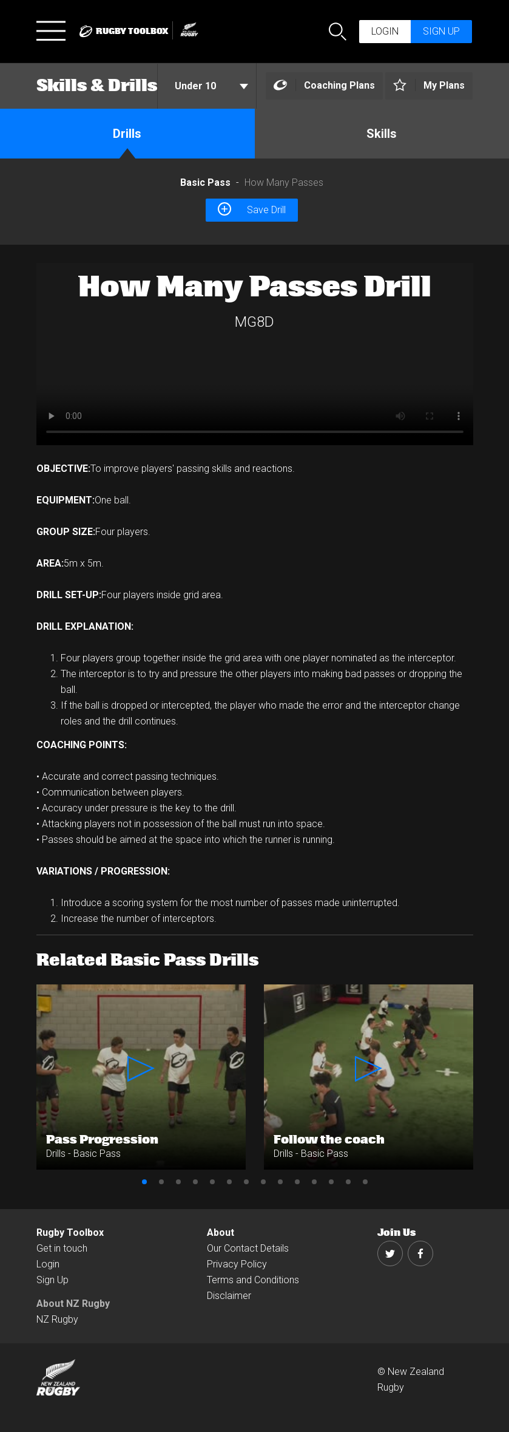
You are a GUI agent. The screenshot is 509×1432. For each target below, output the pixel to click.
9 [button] (280, 1181)
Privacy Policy (237, 1264)
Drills (127, 133)
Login (385, 31)
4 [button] (195, 1181)
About (220, 1232)
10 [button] (297, 1181)
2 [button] (161, 1181)
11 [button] (314, 1181)
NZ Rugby (57, 1319)
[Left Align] (324, 86)
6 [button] (229, 1181)
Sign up (441, 31)
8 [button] (263, 1181)
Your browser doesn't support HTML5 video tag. (254, 354)
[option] (254, 354)
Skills (381, 133)
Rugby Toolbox (70, 1232)
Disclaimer (229, 1295)
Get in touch (61, 1248)
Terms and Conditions (253, 1280)
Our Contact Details (248, 1248)
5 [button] (212, 1181)
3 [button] (178, 1181)
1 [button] (144, 1181)
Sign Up (52, 1280)
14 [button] (365, 1181)
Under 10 (211, 86)
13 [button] (348, 1181)
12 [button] (331, 1181)
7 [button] (246, 1181)
